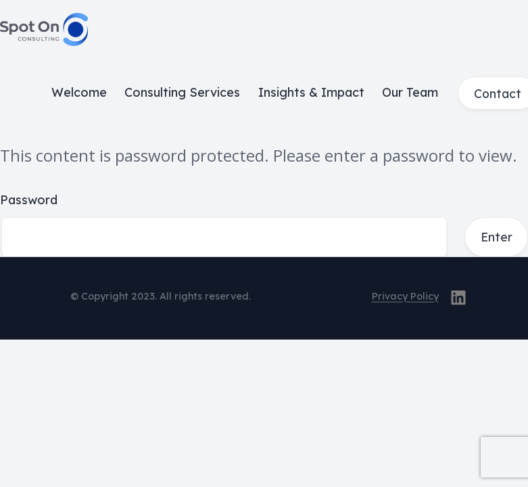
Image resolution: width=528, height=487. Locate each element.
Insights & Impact (311, 92)
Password (28, 200)
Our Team (410, 92)
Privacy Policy (405, 296)
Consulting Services (182, 92)
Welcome (79, 92)
